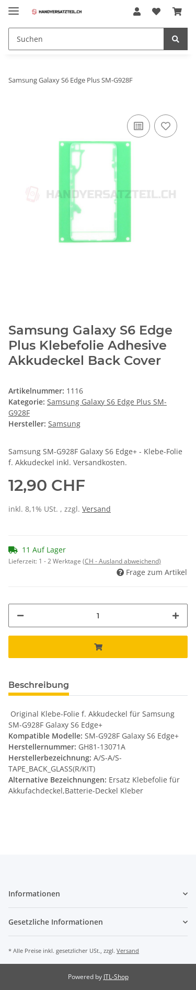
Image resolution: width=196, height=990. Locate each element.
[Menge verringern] (20, 615)
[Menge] (98, 615)
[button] (137, 11)
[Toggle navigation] (13, 6)
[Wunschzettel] (156, 11)
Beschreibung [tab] (38, 685)
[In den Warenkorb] (98, 647)
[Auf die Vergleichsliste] (138, 125)
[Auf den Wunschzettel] (165, 125)
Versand (96, 509)
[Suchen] (86, 39)
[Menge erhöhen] (175, 615)
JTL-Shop (116, 976)
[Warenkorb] (177, 11)
